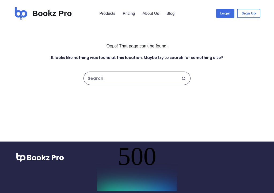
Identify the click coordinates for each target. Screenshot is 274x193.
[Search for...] (130, 78)
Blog (170, 13)
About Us (151, 13)
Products (107, 13)
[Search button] (184, 78)
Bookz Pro (52, 13)
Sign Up (249, 13)
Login (225, 13)
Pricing (129, 13)
